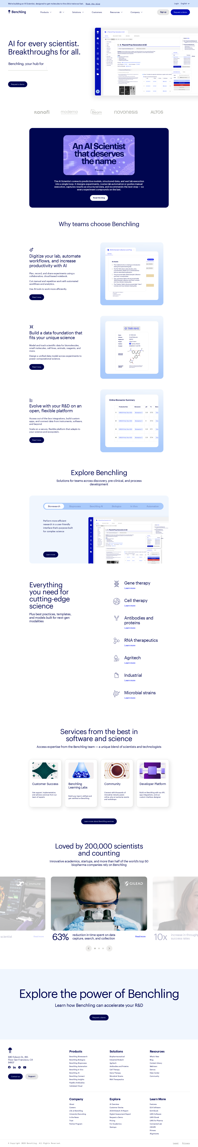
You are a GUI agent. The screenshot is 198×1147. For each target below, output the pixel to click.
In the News (74, 1117)
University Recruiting (77, 1114)
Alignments (154, 1134)
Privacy (186, 1143)
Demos (152, 1069)
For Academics (116, 1124)
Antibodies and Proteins (119, 1066)
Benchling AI (74, 1073)
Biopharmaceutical (117, 1056)
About (71, 1104)
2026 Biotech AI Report (119, 1111)
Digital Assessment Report (120, 1114)
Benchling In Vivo (76, 1069)
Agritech (113, 1063)
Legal (176, 1143)
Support (31, 1076)
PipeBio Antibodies (76, 1083)
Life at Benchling (76, 1111)
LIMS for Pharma (156, 1120)
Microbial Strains (116, 1076)
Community (154, 1076)
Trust (71, 1120)
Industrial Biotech (117, 1060)
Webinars (153, 1066)
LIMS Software (155, 1114)
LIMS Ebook (154, 1117)
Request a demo (180, 12)
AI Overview (114, 1104)
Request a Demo (116, 1117)
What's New (154, 1056)
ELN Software (155, 1107)
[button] (189, 4)
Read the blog (93, 4)
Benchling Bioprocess (78, 1063)
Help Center (154, 1073)
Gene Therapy (115, 1073)
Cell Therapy (115, 1069)
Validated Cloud (75, 1086)
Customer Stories (116, 1107)
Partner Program (75, 1124)
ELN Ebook (154, 1111)
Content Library (156, 1063)
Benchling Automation (78, 1066)
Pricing (112, 1120)
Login (176, 4)
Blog (151, 1060)
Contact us (15, 1076)
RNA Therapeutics (117, 1079)
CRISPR (153, 1127)
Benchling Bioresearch (78, 1056)
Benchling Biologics (77, 1060)
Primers (153, 1130)
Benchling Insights (76, 1079)
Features (153, 1104)
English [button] (184, 4)
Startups (113, 1127)
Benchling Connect (76, 1076)
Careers (72, 1107)
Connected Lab (156, 1124)
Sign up (163, 12)
